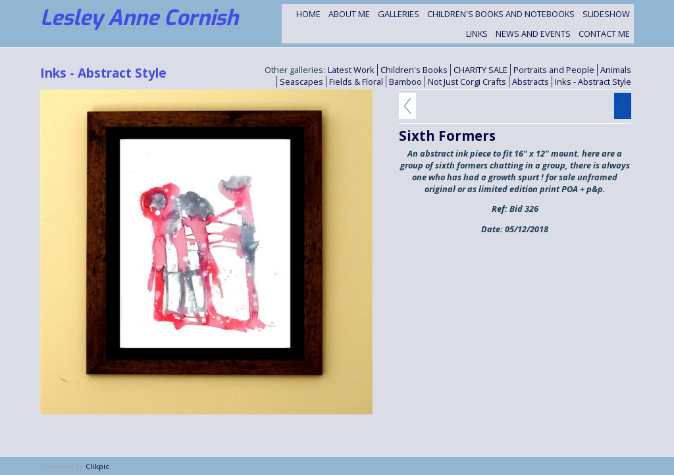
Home (308, 14)
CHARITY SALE (480, 70)
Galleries (398, 14)
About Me (349, 14)
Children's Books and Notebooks (501, 14)
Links (477, 33)
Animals (615, 70)
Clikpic (97, 466)
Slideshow (606, 14)
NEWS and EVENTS (533, 33)
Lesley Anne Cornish (139, 18)
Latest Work (351, 70)
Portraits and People (553, 70)
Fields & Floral (356, 82)
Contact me (604, 33)
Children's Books (414, 70)
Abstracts (530, 82)
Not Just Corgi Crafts (467, 82)
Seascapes (301, 82)
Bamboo (405, 82)
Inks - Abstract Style (593, 82)
